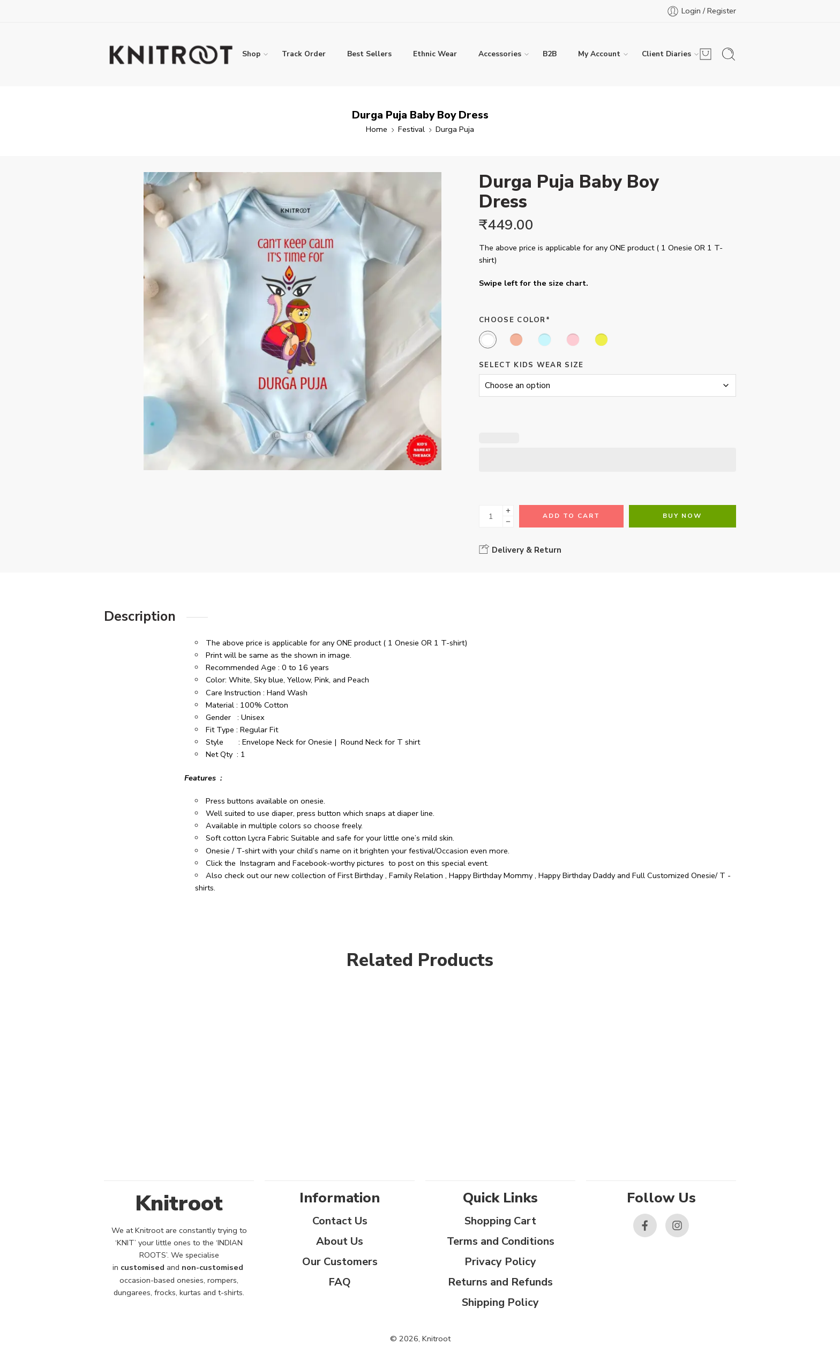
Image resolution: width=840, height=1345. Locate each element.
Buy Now (682, 515)
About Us (339, 1241)
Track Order (304, 54)
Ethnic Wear (435, 54)
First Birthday (360, 875)
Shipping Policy (500, 1302)
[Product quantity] (491, 516)
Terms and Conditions (500, 1241)
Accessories (499, 54)
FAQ (339, 1282)
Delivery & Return (520, 549)
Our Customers (340, 1261)
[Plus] (508, 510)
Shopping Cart (500, 1221)
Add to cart (571, 515)
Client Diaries (666, 54)
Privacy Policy (500, 1261)
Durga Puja (455, 129)
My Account (599, 54)
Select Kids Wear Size (531, 365)
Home (376, 129)
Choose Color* (514, 320)
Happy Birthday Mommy (490, 875)
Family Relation (416, 875)
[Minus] (508, 521)
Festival (411, 129)
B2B (550, 54)
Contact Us (340, 1221)
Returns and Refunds (500, 1282)
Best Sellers (369, 54)
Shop (251, 54)
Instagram (257, 863)
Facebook (309, 863)
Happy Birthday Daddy (576, 875)
